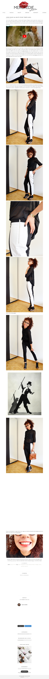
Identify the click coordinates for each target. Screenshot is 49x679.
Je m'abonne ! (24, 671)
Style (4, 12)
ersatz (26, 564)
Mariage (27, 12)
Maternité (35, 12)
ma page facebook (24, 50)
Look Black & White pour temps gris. (18, 17)
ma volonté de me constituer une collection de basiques (32, 84)
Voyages (44, 12)
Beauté (19, 12)
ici (23, 559)
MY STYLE (14, 564)
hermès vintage (34, 564)
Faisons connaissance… (24, 575)
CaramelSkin (18, 532)
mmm (40, 564)
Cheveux (12, 12)
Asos (24, 53)
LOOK (11, 564)
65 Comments (24, 563)
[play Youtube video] (24, 36)
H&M (30, 564)
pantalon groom (24, 566)
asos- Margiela (22, 564)
